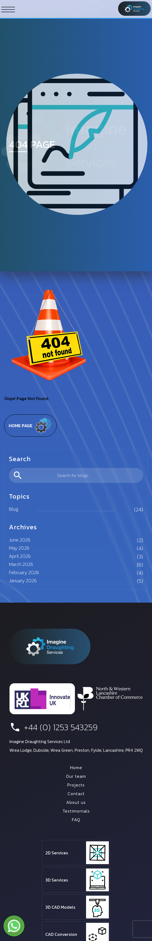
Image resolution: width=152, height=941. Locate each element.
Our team (76, 776)
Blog (13, 509)
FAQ (76, 819)
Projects (76, 785)
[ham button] (8, 9)
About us (76, 802)
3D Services (56, 880)
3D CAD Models (60, 907)
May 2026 (19, 548)
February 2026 (24, 572)
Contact (76, 793)
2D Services (56, 852)
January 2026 (23, 580)
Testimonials (76, 811)
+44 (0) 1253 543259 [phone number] (54, 727)
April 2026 (20, 556)
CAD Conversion (61, 934)
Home (76, 767)
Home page (30, 425)
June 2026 (19, 539)
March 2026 (21, 564)
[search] (76, 475)
